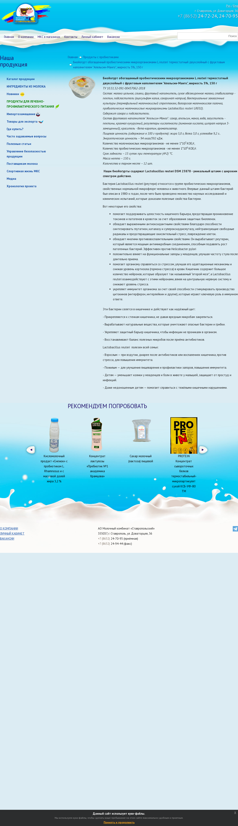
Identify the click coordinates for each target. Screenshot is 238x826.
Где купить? (15, 129)
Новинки (13, 94)
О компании (26, 37)
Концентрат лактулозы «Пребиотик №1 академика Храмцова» (97, 466)
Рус (228, 6)
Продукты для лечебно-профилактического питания (33, 104)
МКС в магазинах (49, 37)
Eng (235, 6)
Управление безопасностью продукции (26, 153)
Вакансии (113, 37)
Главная (9, 37)
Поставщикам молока (22, 164)
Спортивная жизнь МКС (23, 171)
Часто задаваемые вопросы (26, 136)
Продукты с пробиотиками (101, 57)
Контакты (70, 37)
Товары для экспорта (22, 121)
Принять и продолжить (119, 822)
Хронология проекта (21, 186)
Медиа (11, 179)
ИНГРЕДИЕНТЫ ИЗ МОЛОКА (26, 86)
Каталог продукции (21, 79)
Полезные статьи (19, 144)
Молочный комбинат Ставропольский (26, 14)
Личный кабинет (92, 37)
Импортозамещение (21, 114)
